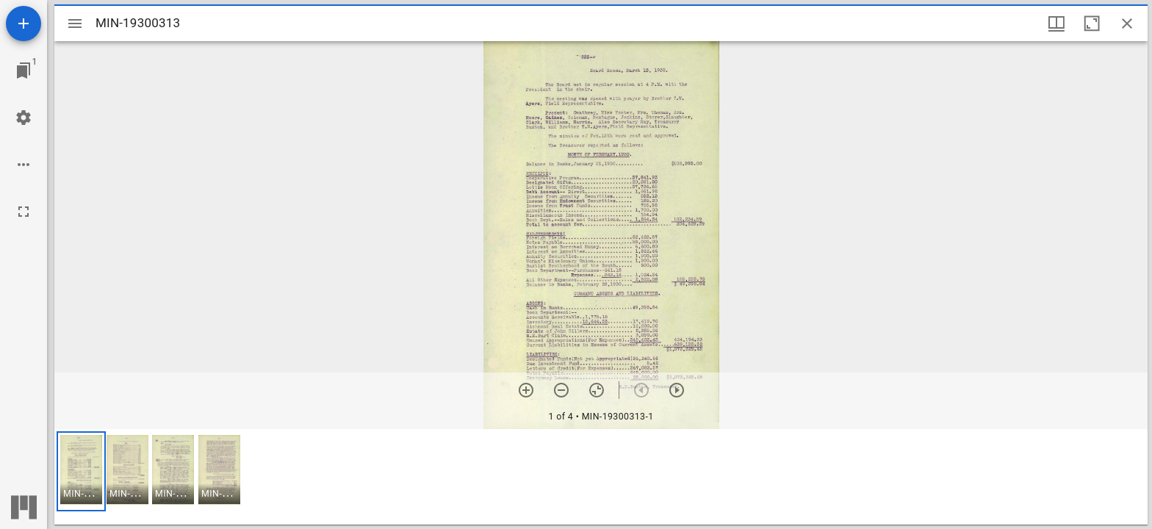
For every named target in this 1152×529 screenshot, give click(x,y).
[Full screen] (23, 211)
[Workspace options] (23, 164)
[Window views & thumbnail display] (1056, 23)
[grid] (601, 477)
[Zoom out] (561, 390)
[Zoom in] (526, 390)
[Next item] (676, 390)
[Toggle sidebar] (75, 23)
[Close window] (1127, 23)
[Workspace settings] (23, 117)
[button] (81, 471)
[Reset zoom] (596, 390)
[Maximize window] (1091, 23)
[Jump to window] (23, 70)
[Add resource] (23, 23)
